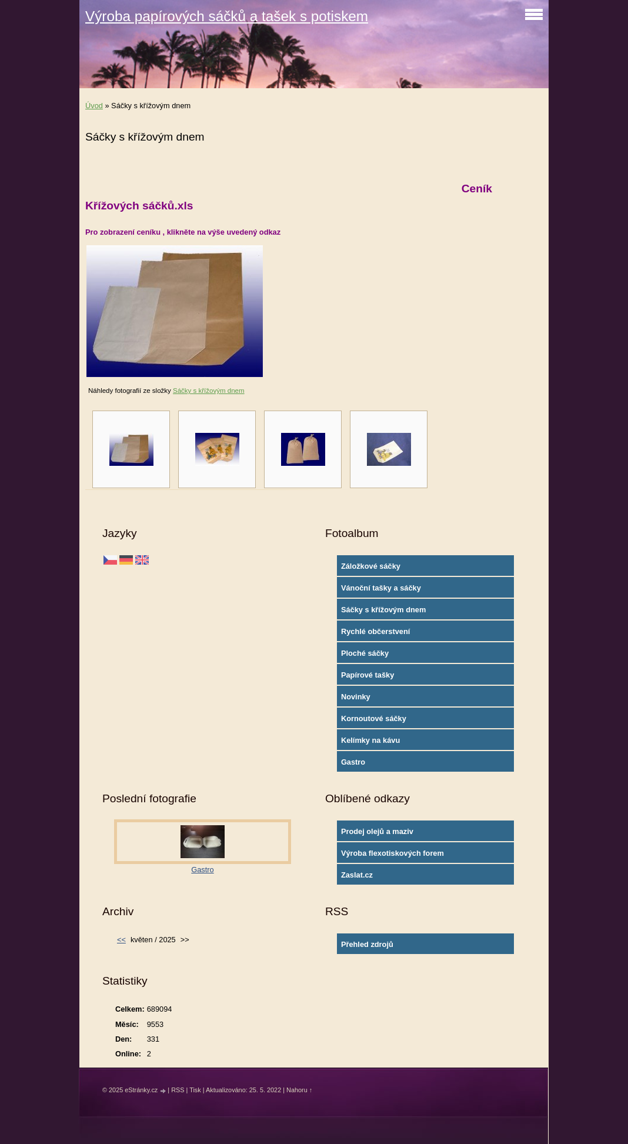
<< (121, 939)
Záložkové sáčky (370, 566)
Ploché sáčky (365, 653)
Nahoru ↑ (299, 1089)
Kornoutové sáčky (373, 718)
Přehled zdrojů (367, 944)
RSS (177, 1089)
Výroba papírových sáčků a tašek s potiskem (226, 16)
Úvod (94, 105)
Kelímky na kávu (370, 740)
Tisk (195, 1089)
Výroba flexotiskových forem (392, 853)
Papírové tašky (367, 675)
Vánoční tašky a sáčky (381, 587)
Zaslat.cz (357, 874)
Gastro (353, 762)
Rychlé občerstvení (375, 631)
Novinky (355, 696)
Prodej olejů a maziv (377, 831)
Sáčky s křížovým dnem (209, 390)
